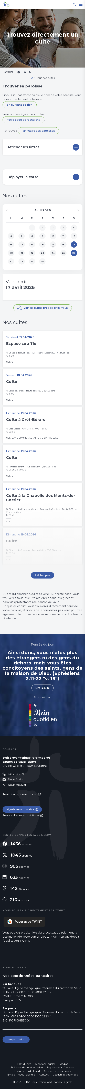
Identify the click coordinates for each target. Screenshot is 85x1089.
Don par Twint (16, 1039)
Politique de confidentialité (27, 1067)
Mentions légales (45, 1064)
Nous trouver (17, 784)
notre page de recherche (23, 119)
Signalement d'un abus (20, 809)
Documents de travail (27, 1071)
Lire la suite (42, 687)
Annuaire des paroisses (57, 1071)
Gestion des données (65, 1074)
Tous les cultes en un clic (20, 794)
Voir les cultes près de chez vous (46, 307)
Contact (44, 1074)
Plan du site (24, 1064)
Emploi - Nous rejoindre (21, 1074)
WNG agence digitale (59, 1082)
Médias (63, 1064)
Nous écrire (16, 779)
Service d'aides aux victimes (21, 815)
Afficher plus (42, 575)
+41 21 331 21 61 (17, 774)
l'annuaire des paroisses (38, 130)
